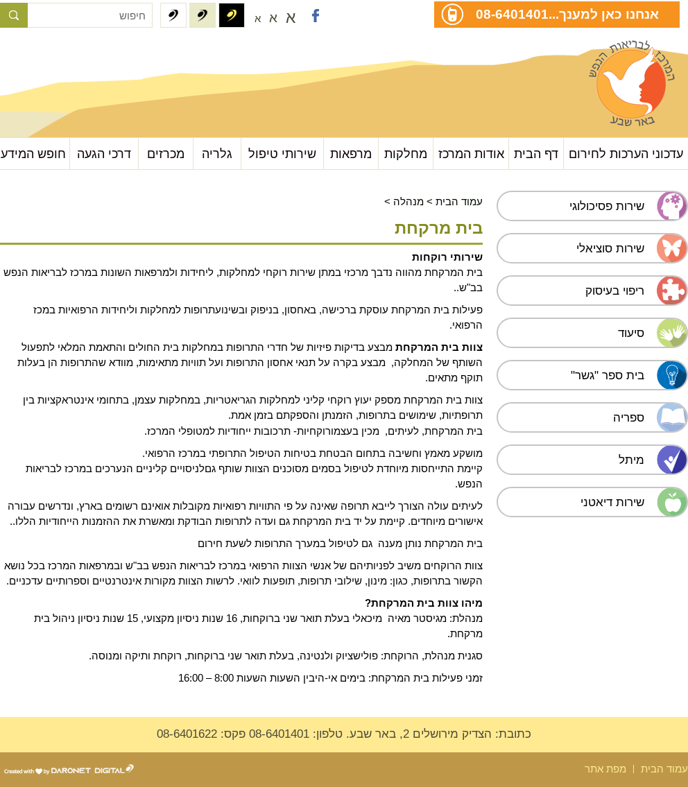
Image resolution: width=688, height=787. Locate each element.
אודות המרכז (471, 153)
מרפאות (351, 153)
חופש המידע (33, 153)
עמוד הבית (459, 201)
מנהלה (408, 201)
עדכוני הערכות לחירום (626, 153)
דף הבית (536, 153)
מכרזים (165, 153)
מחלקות (405, 153)
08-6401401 (512, 13)
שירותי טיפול (282, 153)
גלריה (217, 153)
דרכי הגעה (104, 153)
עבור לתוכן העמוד (70, 55)
